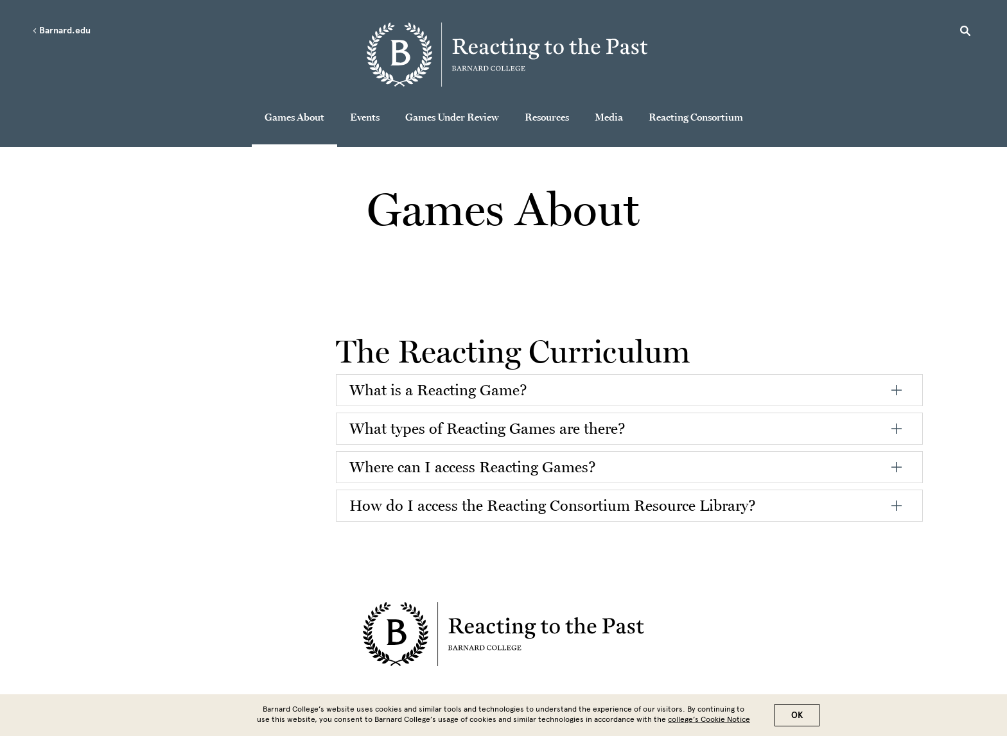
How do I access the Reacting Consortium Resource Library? (552, 505)
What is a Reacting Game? (438, 390)
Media (609, 116)
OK (797, 715)
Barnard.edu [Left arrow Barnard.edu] (61, 31)
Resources (547, 116)
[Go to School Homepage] (507, 54)
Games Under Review (452, 116)
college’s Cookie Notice (709, 719)
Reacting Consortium (696, 116)
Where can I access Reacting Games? (472, 467)
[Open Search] (965, 33)
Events (365, 116)
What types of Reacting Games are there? (487, 428)
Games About (294, 116)
